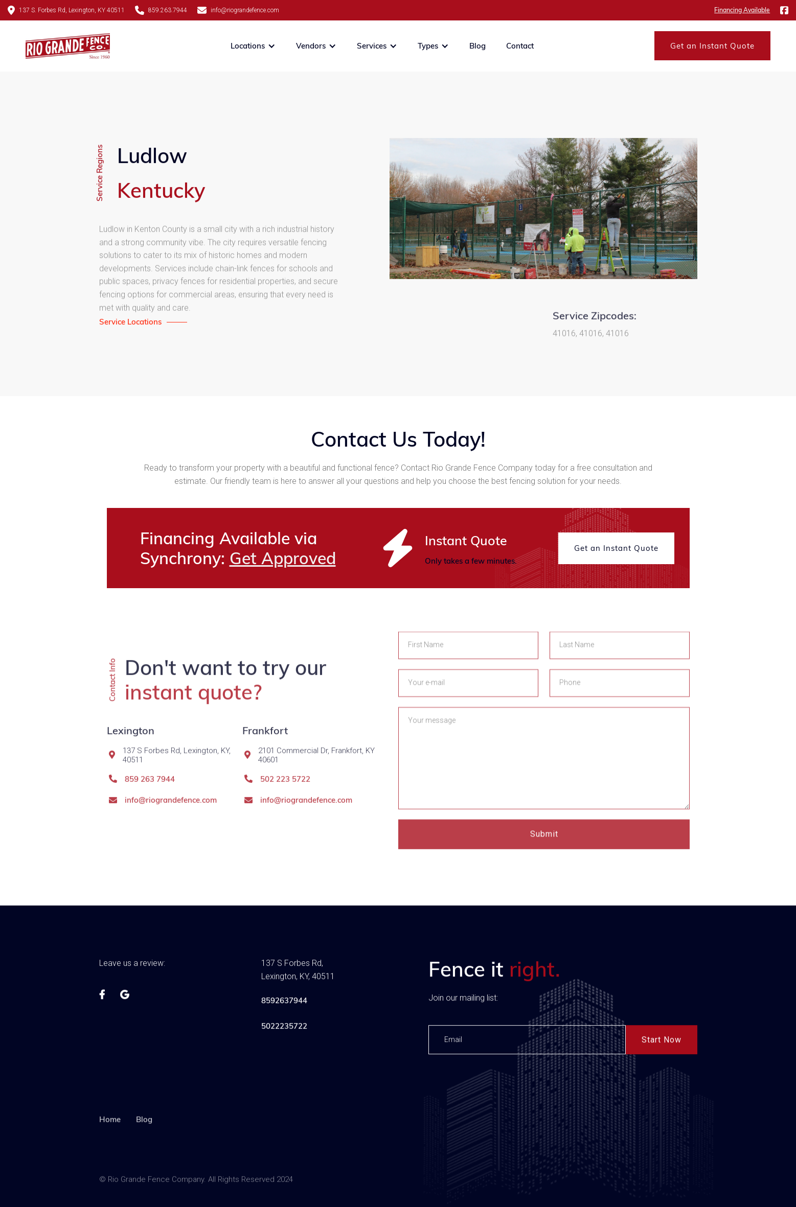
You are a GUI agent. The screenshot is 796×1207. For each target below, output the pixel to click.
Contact (520, 46)
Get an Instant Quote (712, 46)
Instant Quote (466, 540)
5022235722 (284, 1029)
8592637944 (284, 1004)
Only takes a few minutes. (471, 561)
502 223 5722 (285, 813)
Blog (477, 46)
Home (110, 1155)
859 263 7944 (150, 813)
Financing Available (742, 10)
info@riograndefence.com (171, 834)
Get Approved (283, 558)
